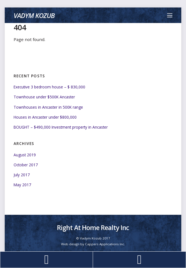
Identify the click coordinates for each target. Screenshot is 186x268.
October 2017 (26, 164)
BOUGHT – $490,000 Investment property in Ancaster (61, 127)
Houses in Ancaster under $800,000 (45, 117)
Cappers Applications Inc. (105, 244)
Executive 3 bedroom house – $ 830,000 (49, 87)
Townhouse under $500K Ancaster (44, 96)
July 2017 (22, 174)
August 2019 (25, 154)
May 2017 (22, 184)
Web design (70, 244)
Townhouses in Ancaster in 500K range (48, 107)
